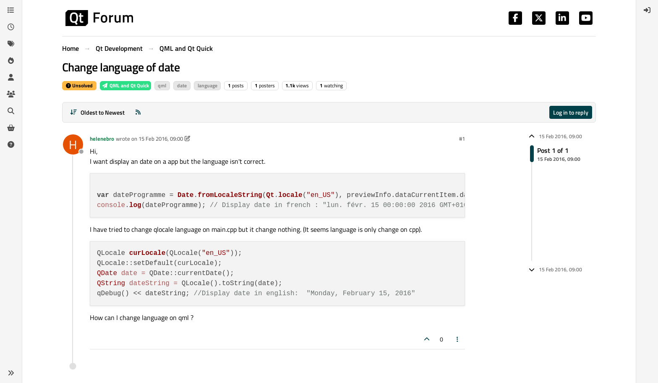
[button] (10, 373)
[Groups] (10, 94)
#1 (462, 138)
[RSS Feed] (138, 112)
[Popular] (10, 60)
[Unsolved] (10, 144)
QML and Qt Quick (125, 85)
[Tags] (10, 43)
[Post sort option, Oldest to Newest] (97, 112)
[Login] (647, 10)
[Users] (10, 77)
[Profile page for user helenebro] (73, 144)
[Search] (10, 111)
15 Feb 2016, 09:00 (160, 138)
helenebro (102, 138)
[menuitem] (647, 10)
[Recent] (10, 27)
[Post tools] (457, 339)
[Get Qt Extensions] (10, 127)
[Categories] (10, 10)
